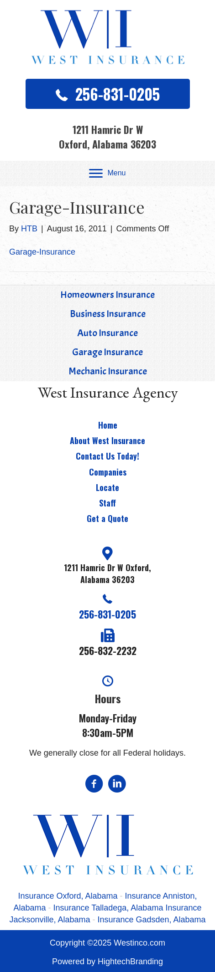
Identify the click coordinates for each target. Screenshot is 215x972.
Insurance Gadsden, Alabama (151, 919)
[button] (108, 94)
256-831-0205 (107, 614)
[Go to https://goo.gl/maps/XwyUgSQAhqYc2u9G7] (107, 567)
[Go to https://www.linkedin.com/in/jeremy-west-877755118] (117, 785)
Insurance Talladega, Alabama (108, 907)
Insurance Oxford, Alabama (69, 895)
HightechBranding (130, 961)
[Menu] (107, 173)
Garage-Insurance (42, 251)
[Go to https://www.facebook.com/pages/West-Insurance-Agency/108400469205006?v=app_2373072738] (94, 785)
